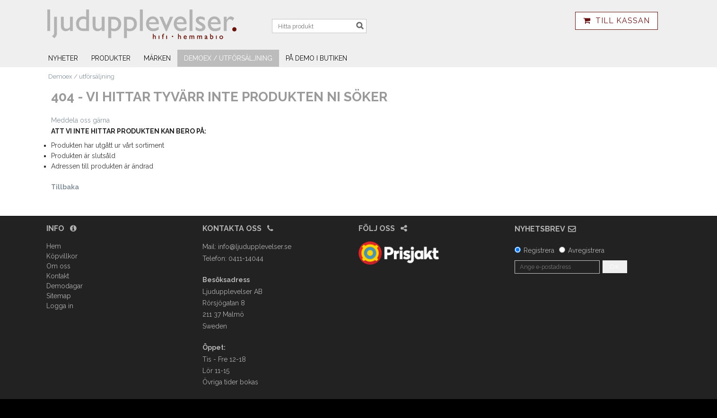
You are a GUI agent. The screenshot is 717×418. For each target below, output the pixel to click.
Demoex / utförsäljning (228, 58)
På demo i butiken (316, 58)
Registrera (539, 250)
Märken (157, 58)
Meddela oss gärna (80, 120)
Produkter (111, 58)
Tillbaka (65, 187)
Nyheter (63, 58)
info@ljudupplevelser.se (254, 246)
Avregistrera (586, 250)
